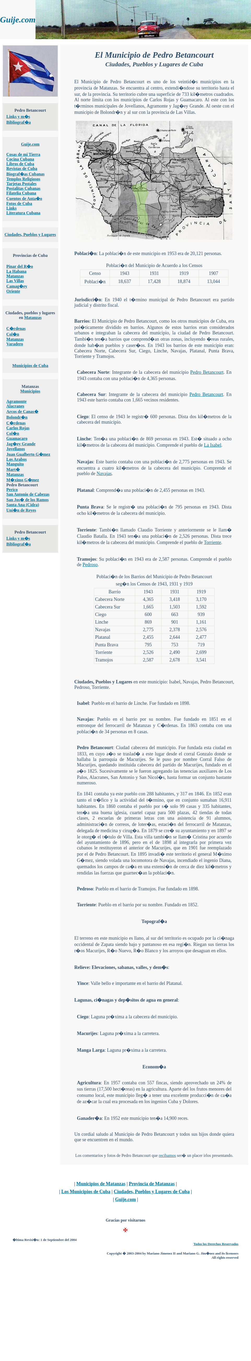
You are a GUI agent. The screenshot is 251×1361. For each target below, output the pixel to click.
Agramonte (16, 401)
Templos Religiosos (23, 179)
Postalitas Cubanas (23, 188)
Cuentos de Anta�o (24, 198)
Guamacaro (16, 438)
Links (11, 208)
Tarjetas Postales (21, 183)
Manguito (15, 464)
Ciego (82, 416)
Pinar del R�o (19, 266)
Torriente (86, 529)
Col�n (12, 334)
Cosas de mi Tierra (23, 154)
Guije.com (30, 144)
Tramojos (86, 559)
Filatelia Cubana (21, 193)
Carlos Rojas (17, 428)
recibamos (167, 1155)
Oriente (13, 291)
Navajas (85, 461)
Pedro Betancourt (206, 372)
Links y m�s (18, 116)
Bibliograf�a (18, 122)
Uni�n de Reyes (21, 510)
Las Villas (15, 281)
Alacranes (15, 406)
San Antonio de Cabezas (27, 494)
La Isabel (212, 445)
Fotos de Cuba (19, 203)
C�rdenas (16, 328)
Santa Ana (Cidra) (22, 504)
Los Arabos (16, 459)
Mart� (13, 469)
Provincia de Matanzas (152, 1183)
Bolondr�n (16, 417)
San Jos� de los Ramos (27, 500)
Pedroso (90, 564)
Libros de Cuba (20, 164)
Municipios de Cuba (30, 365)
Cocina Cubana (20, 159)
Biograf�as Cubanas (25, 174)
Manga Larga (90, 1050)
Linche (84, 438)
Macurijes (87, 1033)
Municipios (30, 391)
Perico (12, 489)
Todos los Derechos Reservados (216, 1244)
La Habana (16, 271)
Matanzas (15, 276)
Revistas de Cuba (21, 168)
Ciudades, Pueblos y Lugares (30, 234)
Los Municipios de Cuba (85, 1191)
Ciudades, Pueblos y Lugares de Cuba (152, 1191)
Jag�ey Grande (21, 444)
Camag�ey (16, 286)
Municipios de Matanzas (100, 1183)
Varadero (14, 344)
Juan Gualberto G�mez (28, 454)
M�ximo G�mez (22, 480)
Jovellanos (15, 449)
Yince (82, 983)
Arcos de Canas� (22, 411)
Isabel (83, 703)
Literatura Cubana (23, 213)
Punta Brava (90, 507)
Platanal (85, 490)
